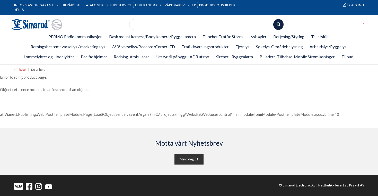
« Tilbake (20, 69)
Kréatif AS (356, 185)
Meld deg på (189, 159)
